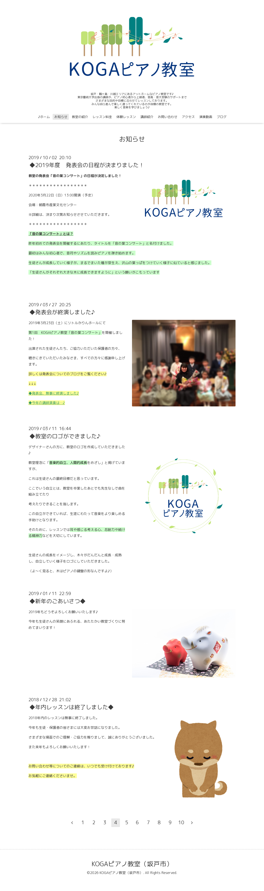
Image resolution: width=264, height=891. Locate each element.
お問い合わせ (167, 117)
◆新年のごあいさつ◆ (58, 601)
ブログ (221, 117)
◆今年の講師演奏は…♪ (46, 402)
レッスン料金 (102, 117)
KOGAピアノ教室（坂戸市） (132, 863)
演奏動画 (205, 117)
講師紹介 (146, 117)
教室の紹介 (80, 117)
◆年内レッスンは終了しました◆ (72, 707)
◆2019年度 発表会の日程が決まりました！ (87, 165)
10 (181, 822)
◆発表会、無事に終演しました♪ (53, 393)
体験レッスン (126, 117)
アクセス (188, 117)
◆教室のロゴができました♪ (65, 436)
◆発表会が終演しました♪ (62, 312)
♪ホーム (44, 117)
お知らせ (60, 117)
